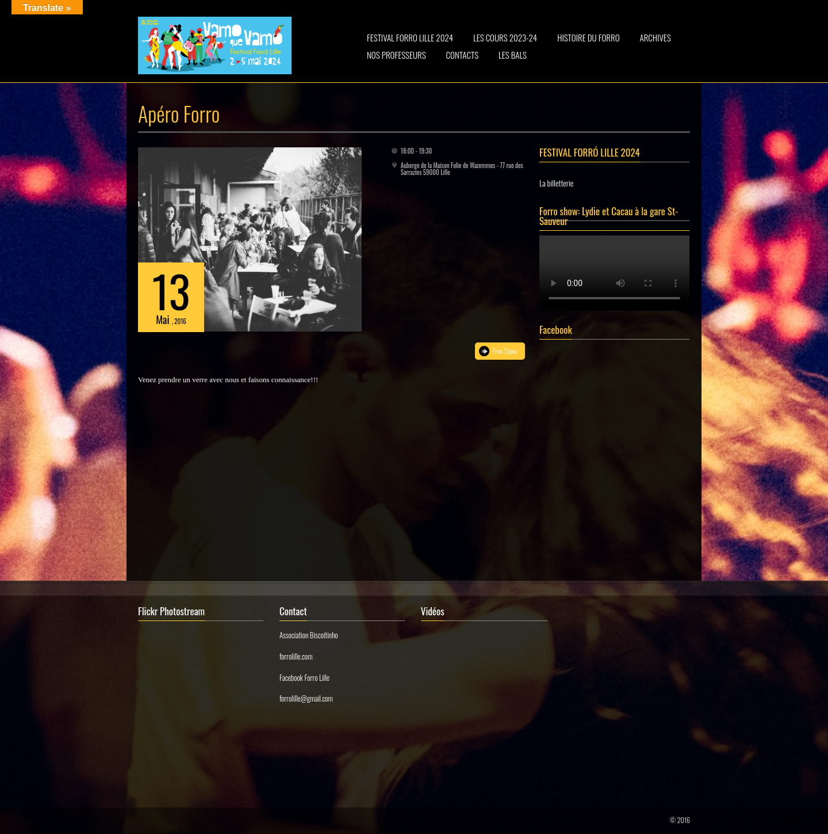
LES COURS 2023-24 (505, 37)
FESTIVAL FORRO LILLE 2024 (410, 37)
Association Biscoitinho (308, 635)
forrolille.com (296, 656)
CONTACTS (462, 54)
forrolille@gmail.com (306, 698)
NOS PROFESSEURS (396, 54)
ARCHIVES (655, 37)
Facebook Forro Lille (304, 677)
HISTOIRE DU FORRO (588, 37)
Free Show (505, 351)
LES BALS (513, 54)
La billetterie (556, 183)
